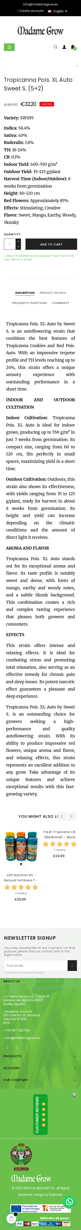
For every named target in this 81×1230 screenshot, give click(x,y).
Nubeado (56, 1194)
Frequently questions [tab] (29, 303)
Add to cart (51, 244)
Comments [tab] (60, 303)
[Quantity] (10, 244)
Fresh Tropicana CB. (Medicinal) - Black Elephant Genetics (60, 835)
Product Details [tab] (53, 293)
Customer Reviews (37, 1114)
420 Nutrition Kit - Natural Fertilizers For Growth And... (21, 878)
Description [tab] (25, 293)
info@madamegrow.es (22, 1038)
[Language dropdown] (56, 11)
